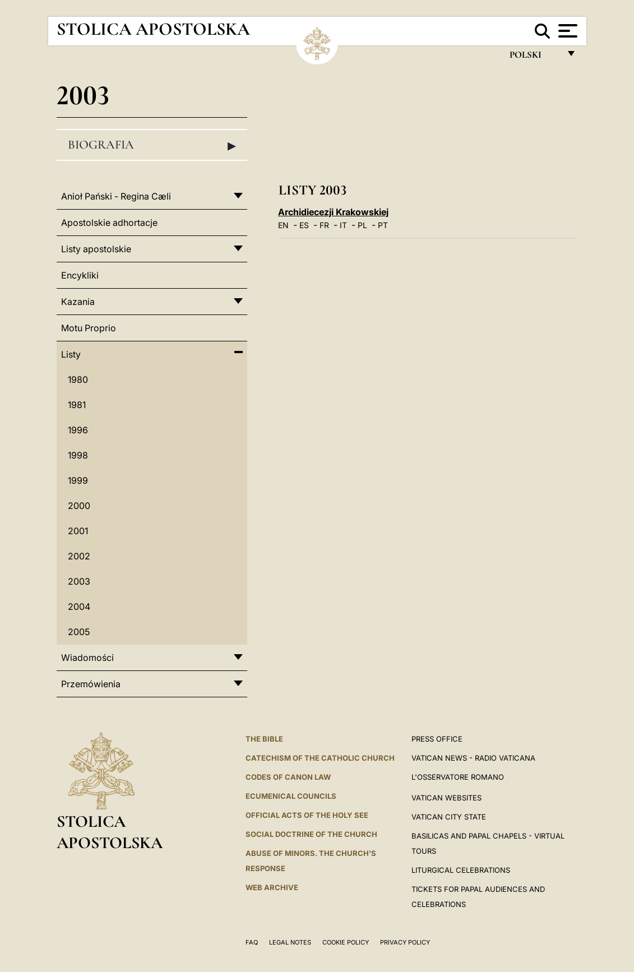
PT (383, 225)
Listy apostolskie (96, 248)
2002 (79, 556)
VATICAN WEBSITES (446, 797)
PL (362, 225)
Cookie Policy (345, 942)
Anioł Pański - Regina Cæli (116, 196)
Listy (71, 354)
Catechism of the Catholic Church (320, 757)
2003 (79, 581)
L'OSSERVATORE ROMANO (457, 776)
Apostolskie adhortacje (109, 222)
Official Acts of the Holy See (307, 815)
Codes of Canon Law (288, 776)
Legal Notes (290, 942)
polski (534, 57)
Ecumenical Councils (291, 796)
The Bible (264, 738)
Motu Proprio (88, 328)
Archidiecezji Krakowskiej (333, 211)
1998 (78, 455)
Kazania (78, 301)
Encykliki (80, 275)
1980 (78, 379)
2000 (79, 505)
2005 (79, 631)
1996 (78, 430)
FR (324, 225)
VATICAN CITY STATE (448, 816)
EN (283, 225)
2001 (78, 530)
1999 (78, 480)
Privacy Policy (405, 942)
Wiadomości (87, 657)
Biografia (152, 145)
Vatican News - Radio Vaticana (473, 757)
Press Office (436, 738)
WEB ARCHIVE (272, 887)
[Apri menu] (566, 30)
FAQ (252, 942)
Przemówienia (91, 683)
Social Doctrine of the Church (311, 834)
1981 (77, 404)
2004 (79, 606)
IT (343, 225)
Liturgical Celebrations (460, 869)
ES (304, 225)
